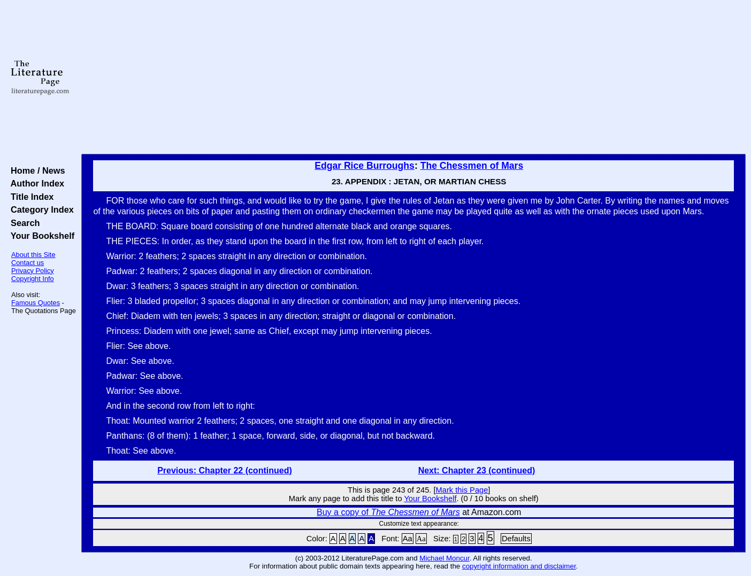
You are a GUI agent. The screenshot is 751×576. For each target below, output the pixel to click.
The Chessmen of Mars (472, 165)
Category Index (40, 209)
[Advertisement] (413, 77)
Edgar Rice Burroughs (365, 165)
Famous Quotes (35, 303)
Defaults (516, 538)
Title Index (29, 196)
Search (23, 223)
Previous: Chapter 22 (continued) (224, 470)
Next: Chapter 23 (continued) (476, 470)
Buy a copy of (388, 512)
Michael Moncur (444, 558)
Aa (407, 538)
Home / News (35, 170)
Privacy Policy (32, 271)
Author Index (35, 183)
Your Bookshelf (40, 235)
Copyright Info (32, 279)
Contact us (27, 263)
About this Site (33, 255)
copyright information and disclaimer (519, 566)
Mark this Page (462, 490)
